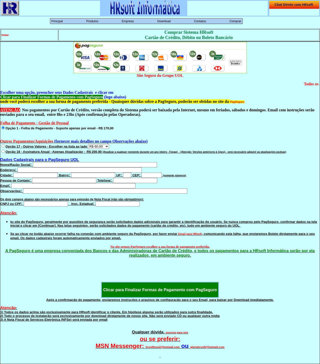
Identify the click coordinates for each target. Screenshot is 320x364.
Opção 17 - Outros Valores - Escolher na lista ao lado (57, 146)
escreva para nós (177, 332)
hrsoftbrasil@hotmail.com (163, 346)
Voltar (5, 35)
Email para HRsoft (190, 233)
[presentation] (160, 272)
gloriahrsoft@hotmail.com (207, 346)
